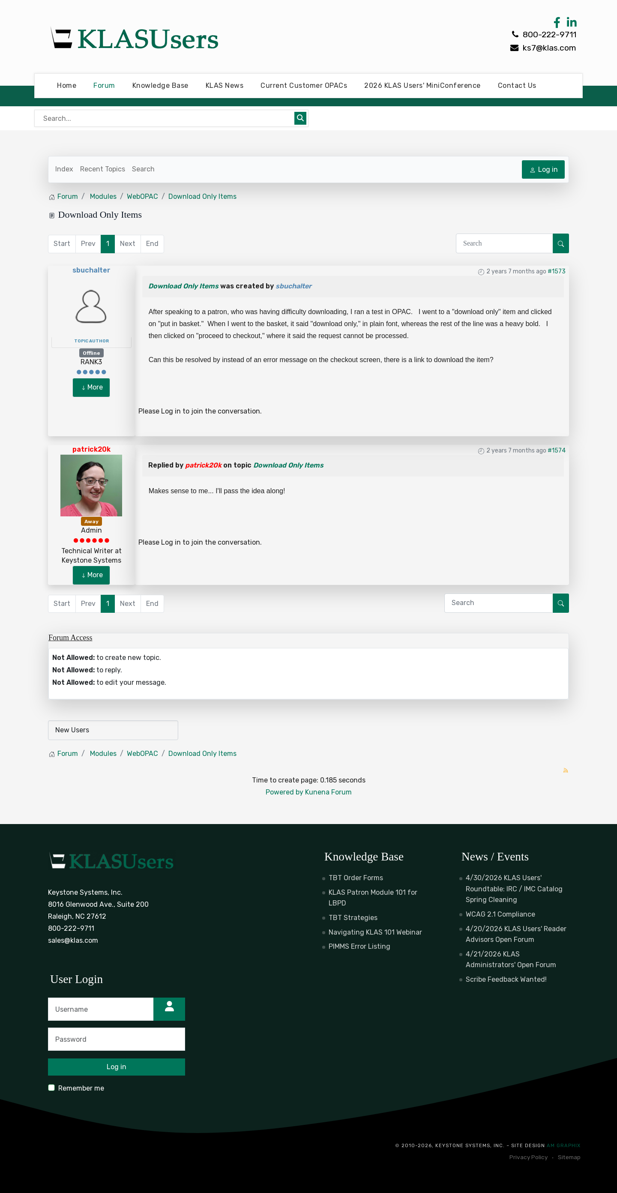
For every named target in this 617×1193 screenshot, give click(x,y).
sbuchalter (91, 270)
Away (91, 522)
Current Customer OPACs (304, 85)
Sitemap (569, 1157)
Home (66, 85)
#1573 (557, 271)
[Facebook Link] (557, 24)
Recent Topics (102, 169)
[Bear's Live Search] (165, 118)
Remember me (81, 1088)
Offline (91, 353)
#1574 (557, 450)
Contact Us (517, 85)
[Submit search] (300, 118)
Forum (104, 85)
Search (143, 169)
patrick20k (91, 449)
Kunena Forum (328, 792)
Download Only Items (183, 286)
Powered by (284, 792)
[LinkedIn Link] (570, 24)
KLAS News (225, 85)
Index (64, 169)
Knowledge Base (160, 85)
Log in (171, 411)
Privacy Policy (528, 1157)
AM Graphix (564, 1145)
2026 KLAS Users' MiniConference (422, 85)
